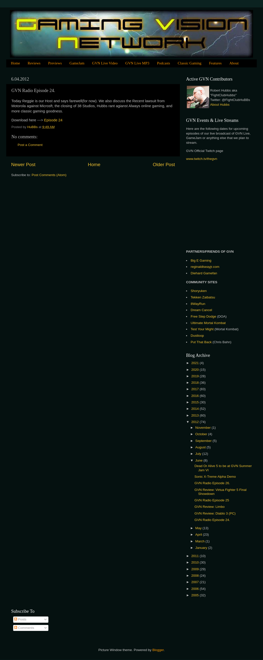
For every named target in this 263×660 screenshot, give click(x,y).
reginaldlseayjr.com (205, 267)
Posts (20, 619)
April (199, 534)
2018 (195, 382)
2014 (195, 409)
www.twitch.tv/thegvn (201, 159)
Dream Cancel (201, 310)
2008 (195, 575)
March (200, 541)
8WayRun (198, 304)
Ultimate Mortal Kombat (208, 323)
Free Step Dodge (203, 316)
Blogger (158, 650)
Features (215, 63)
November (203, 427)
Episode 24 (53, 120)
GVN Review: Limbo (210, 507)
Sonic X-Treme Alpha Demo (215, 476)
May (198, 528)
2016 (195, 396)
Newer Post (23, 164)
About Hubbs (220, 104)
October (201, 434)
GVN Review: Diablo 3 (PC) (215, 513)
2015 (195, 402)
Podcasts (163, 63)
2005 (195, 595)
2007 (195, 582)
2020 (195, 370)
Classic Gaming (189, 63)
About (234, 63)
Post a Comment (30, 145)
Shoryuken (199, 291)
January (201, 548)
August (201, 447)
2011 (195, 556)
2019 (195, 376)
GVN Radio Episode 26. (212, 483)
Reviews (34, 63)
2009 (195, 569)
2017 (195, 389)
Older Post (164, 164)
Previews (55, 63)
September (204, 441)
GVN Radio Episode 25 (212, 500)
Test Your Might (202, 329)
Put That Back (202, 342)
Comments (24, 628)
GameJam (76, 63)
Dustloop (197, 335)
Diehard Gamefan (204, 273)
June (199, 460)
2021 (195, 363)
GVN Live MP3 (137, 63)
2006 (195, 589)
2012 (195, 422)
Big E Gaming (201, 260)
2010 (195, 562)
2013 (195, 415)
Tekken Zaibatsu (203, 297)
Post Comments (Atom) (49, 175)
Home (15, 63)
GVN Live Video (105, 63)
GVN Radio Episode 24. (212, 520)
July (198, 454)
